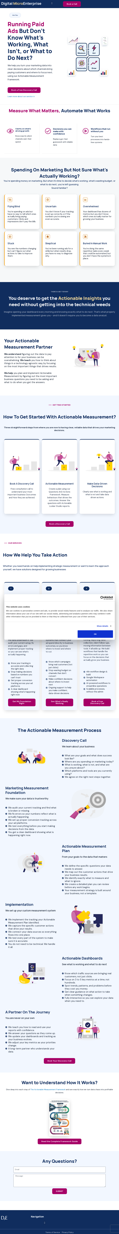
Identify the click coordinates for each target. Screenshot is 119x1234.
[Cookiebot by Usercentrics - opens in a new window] (102, 598)
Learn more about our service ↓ (21, 96)
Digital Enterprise (21, 3)
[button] (52, 3)
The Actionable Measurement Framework (47, 1089)
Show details (102, 626)
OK (95, 634)
